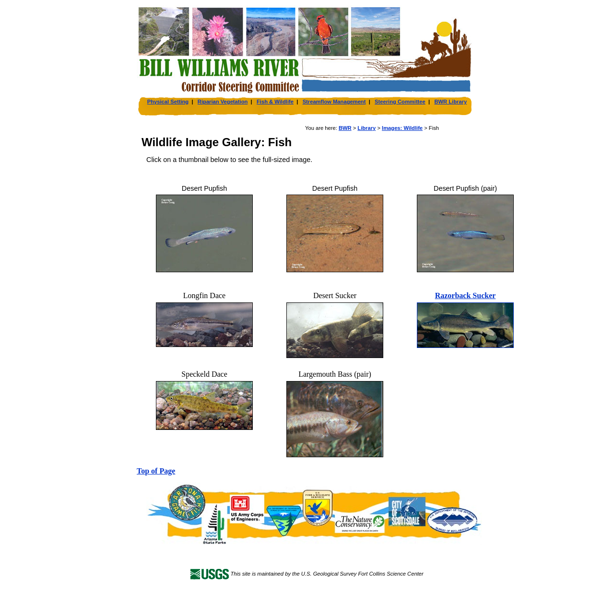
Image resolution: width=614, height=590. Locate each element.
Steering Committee (400, 101)
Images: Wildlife (402, 128)
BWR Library (450, 101)
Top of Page (156, 471)
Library (366, 128)
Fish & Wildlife (275, 101)
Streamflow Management (334, 101)
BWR (345, 128)
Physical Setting (168, 101)
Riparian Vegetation (223, 101)
